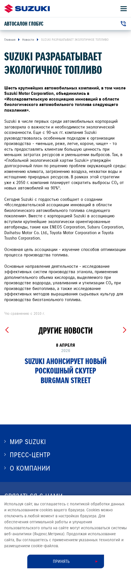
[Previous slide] (7, 330)
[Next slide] (124, 330)
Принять (61, 561)
